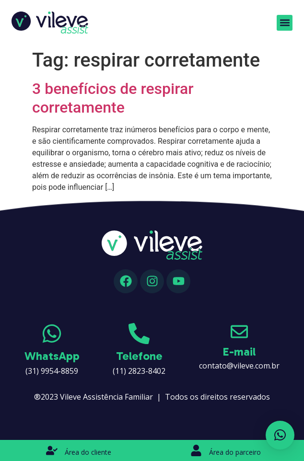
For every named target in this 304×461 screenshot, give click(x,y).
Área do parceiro (235, 452)
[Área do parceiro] (196, 450)
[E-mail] (239, 331)
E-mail (239, 351)
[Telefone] (139, 333)
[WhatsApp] (51, 333)
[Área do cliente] (52, 450)
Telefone (139, 356)
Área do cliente (88, 452)
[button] (284, 21)
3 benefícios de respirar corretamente (113, 98)
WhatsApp (52, 356)
